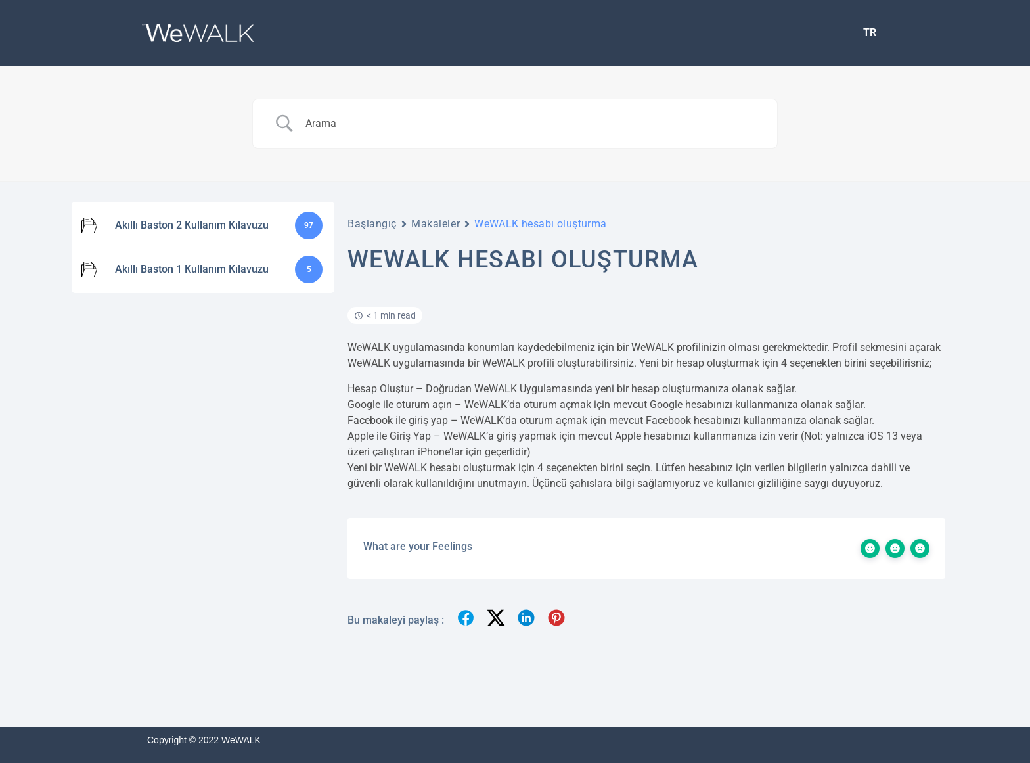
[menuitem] (869, 33)
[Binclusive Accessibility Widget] (29, 722)
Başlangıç (372, 224)
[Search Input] (531, 123)
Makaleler (435, 224)
